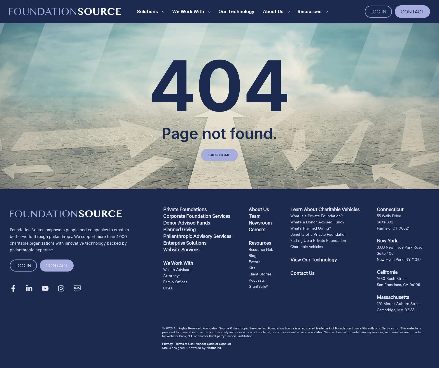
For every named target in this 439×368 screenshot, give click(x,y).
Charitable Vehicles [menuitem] (306, 246)
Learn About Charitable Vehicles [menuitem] (324, 209)
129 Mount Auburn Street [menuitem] (399, 303)
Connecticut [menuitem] (390, 209)
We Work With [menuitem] (178, 263)
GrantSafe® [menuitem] (258, 286)
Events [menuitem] (254, 261)
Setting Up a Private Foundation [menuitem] (318, 240)
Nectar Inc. (213, 348)
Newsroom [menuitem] (260, 222)
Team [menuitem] (254, 216)
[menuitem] (197, 256)
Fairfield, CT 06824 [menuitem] (393, 228)
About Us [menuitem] (259, 209)
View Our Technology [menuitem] (313, 259)
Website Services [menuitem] (181, 249)
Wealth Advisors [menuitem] (177, 269)
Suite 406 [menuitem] (385, 253)
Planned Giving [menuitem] (179, 229)
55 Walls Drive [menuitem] (389, 215)
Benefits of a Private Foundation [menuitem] (318, 234)
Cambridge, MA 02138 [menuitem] (396, 309)
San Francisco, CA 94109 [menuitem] (398, 284)
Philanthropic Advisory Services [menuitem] (197, 236)
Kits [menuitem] (252, 267)
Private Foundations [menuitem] (185, 209)
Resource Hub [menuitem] (261, 249)
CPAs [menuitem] (168, 288)
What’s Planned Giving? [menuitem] (310, 228)
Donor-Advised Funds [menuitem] (186, 222)
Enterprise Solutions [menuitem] (184, 242)
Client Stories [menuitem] (260, 274)
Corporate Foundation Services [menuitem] (196, 216)
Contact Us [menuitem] (302, 273)
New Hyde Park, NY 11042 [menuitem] (399, 259)
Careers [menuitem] (257, 229)
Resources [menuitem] (260, 242)
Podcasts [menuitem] (257, 280)
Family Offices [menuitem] (175, 281)
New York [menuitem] (387, 240)
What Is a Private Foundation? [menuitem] (316, 215)
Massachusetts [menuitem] (393, 297)
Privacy (167, 344)
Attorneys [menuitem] (172, 275)
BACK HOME (219, 155)
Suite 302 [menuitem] (385, 222)
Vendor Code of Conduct (213, 344)
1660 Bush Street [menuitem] (392, 278)
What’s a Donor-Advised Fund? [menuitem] (317, 222)
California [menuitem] (387, 271)
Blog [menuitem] (252, 255)
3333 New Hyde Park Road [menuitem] (399, 247)
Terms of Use (184, 344)
